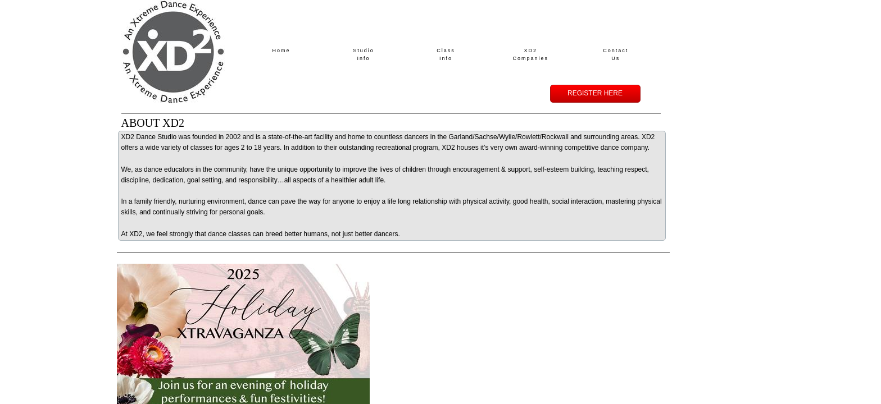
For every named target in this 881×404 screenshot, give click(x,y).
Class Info (446, 54)
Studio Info (363, 54)
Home (281, 50)
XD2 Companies (531, 54)
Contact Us (615, 54)
